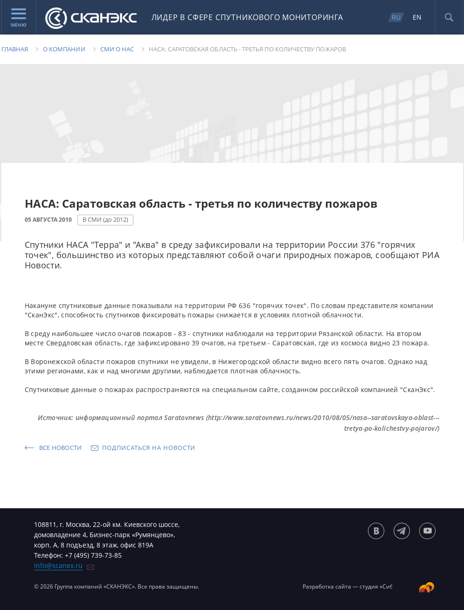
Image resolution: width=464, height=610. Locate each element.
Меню (19, 18)
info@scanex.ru (58, 565)
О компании (64, 49)
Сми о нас (117, 49)
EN (417, 17)
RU (396, 17)
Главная (14, 49)
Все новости (60, 447)
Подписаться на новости (148, 447)
